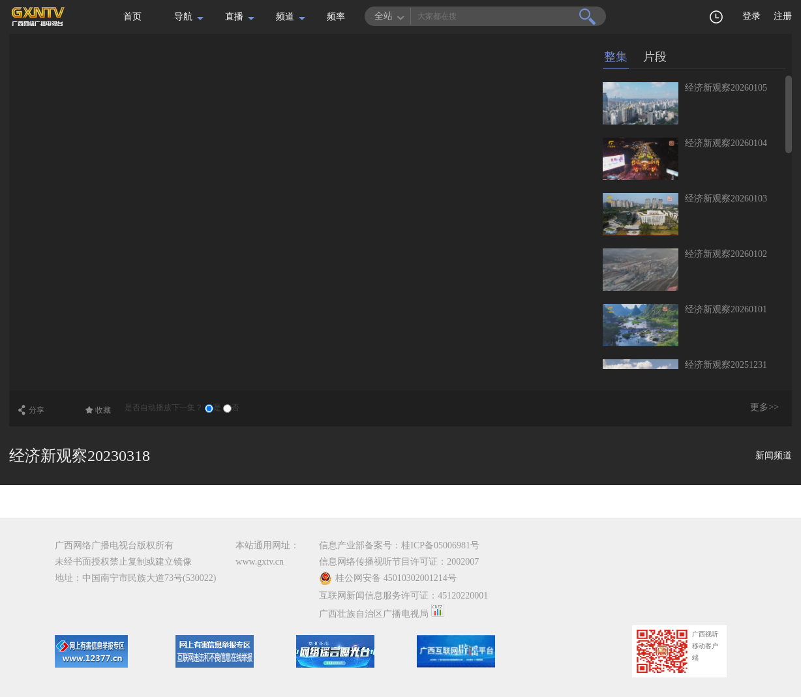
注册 (783, 16)
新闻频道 (773, 455)
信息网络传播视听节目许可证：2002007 (399, 562)
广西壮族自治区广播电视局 (374, 614)
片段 (655, 56)
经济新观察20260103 (726, 198)
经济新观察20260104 (726, 143)
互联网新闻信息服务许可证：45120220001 (403, 596)
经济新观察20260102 (726, 254)
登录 (751, 16)
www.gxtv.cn (259, 562)
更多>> (764, 407)
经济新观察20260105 (726, 88)
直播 (234, 17)
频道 (285, 17)
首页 (132, 17)
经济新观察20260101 (726, 309)
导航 (183, 17)
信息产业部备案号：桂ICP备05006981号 (399, 545)
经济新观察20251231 (726, 365)
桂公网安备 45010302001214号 (388, 578)
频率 (336, 17)
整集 (615, 56)
